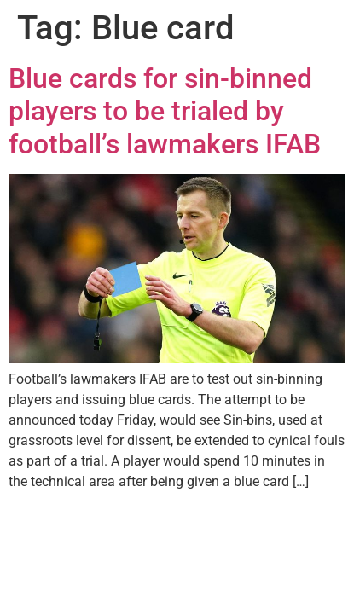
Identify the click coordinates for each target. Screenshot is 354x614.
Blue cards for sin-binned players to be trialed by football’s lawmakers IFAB (165, 111)
